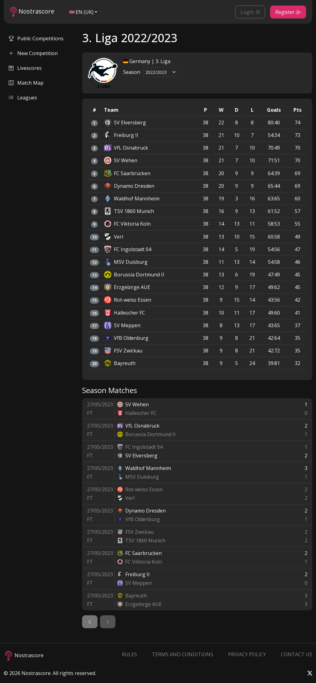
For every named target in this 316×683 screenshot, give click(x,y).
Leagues (23, 97)
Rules (129, 654)
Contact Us (296, 654)
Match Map (26, 82)
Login (250, 12)
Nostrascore (32, 12)
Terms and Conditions (182, 654)
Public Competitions (36, 38)
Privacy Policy (247, 654)
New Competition (33, 53)
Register (288, 12)
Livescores (25, 68)
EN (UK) (81, 12)
